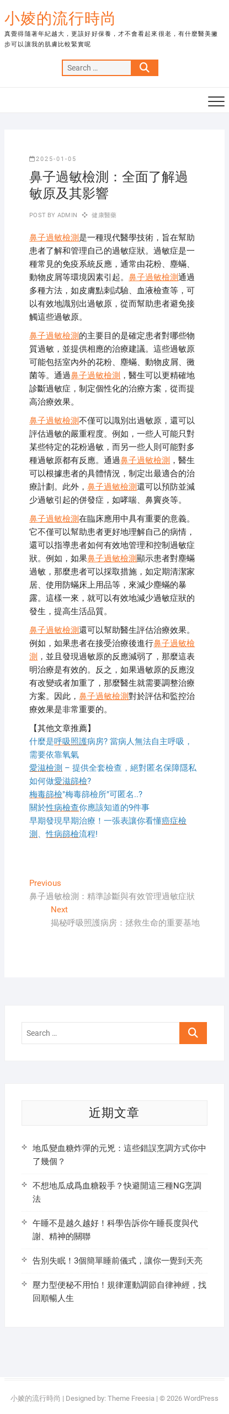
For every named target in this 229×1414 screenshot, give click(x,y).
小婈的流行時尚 (60, 18)
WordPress (201, 1398)
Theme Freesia (131, 1398)
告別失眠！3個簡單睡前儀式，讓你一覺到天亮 (118, 1261)
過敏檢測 (62, 238)
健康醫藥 (104, 215)
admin (66, 215)
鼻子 (37, 238)
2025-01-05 (53, 159)
